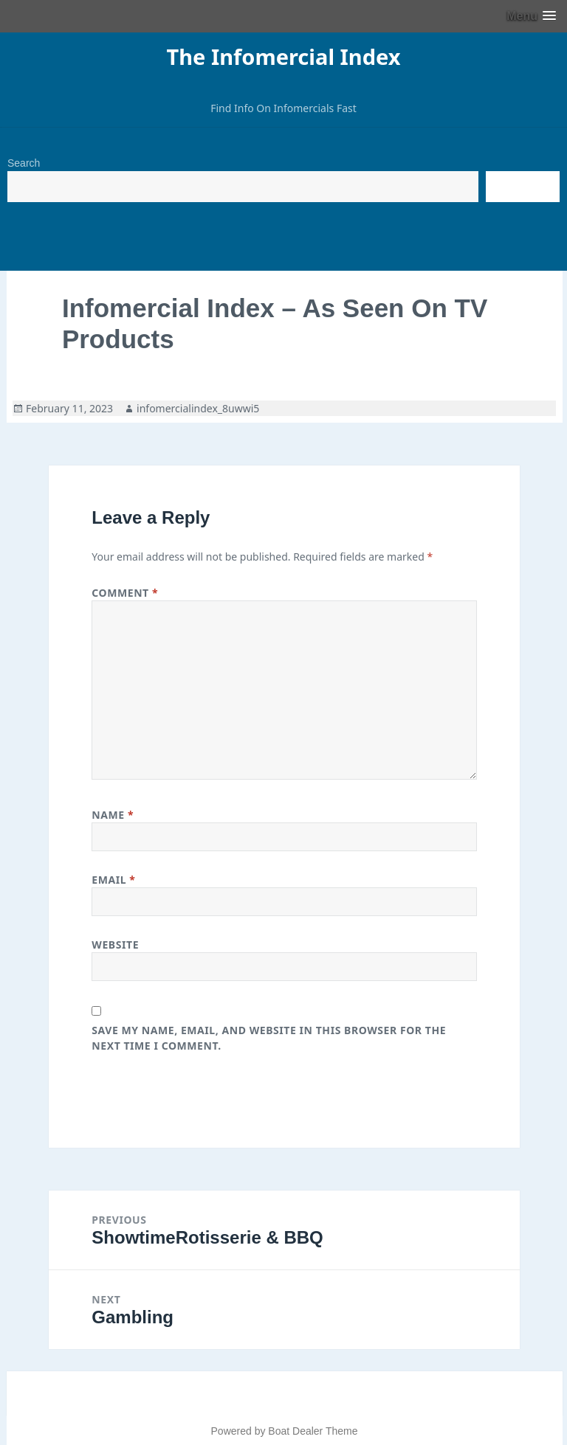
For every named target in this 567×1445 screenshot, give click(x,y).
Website (115, 945)
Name (113, 815)
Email (113, 880)
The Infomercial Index (283, 56)
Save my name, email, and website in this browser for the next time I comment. (269, 1038)
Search (23, 163)
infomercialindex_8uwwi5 (198, 408)
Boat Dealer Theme (312, 1431)
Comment (125, 593)
